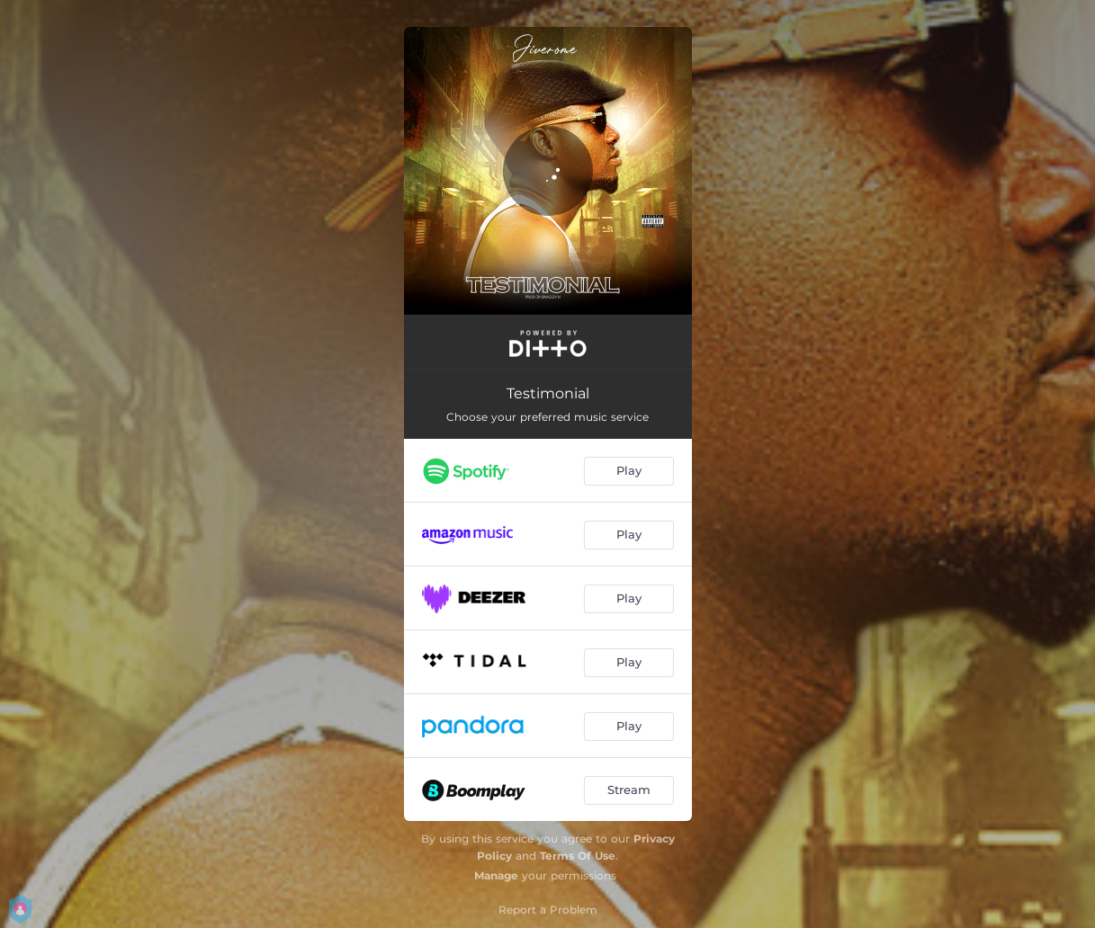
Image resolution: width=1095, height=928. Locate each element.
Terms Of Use (577, 855)
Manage (496, 875)
